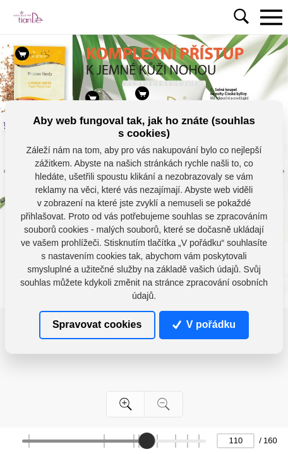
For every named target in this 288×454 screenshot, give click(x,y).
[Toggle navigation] (271, 17)
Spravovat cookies (96, 324)
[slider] (146, 441)
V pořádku (204, 324)
